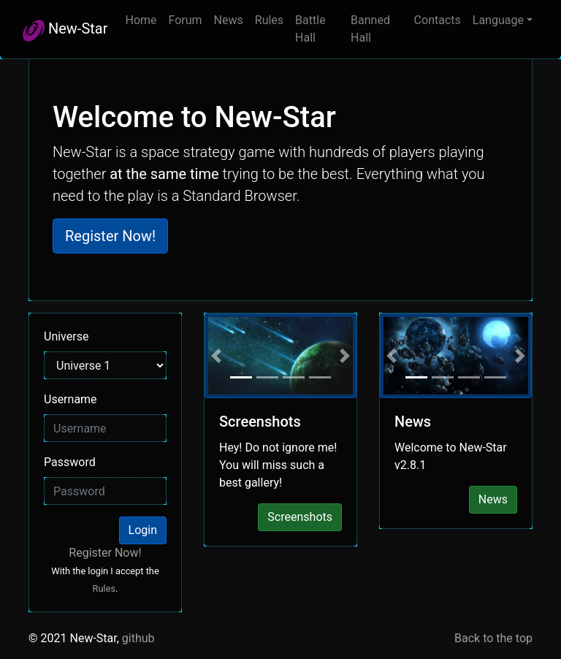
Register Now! (105, 553)
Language (498, 20)
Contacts (437, 20)
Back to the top (493, 638)
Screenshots (299, 517)
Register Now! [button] (110, 236)
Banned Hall (370, 29)
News (228, 20)
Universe (66, 336)
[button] (216, 355)
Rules (269, 20)
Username (70, 399)
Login (143, 530)
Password (70, 462)
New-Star (65, 31)
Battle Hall (310, 29)
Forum (185, 20)
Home (140, 20)
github (138, 638)
